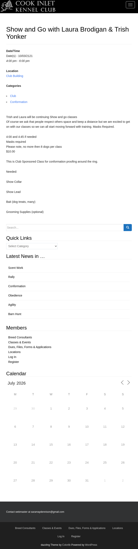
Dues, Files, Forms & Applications (29, 347)
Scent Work (15, 267)
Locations (14, 352)
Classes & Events (19, 342)
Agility (12, 304)
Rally (11, 277)
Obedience (15, 295)
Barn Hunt (14, 314)
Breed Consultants (20, 337)
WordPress (91, 544)
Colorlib (66, 544)
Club (13, 96)
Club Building (14, 76)
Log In (12, 357)
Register (13, 362)
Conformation (18, 102)
